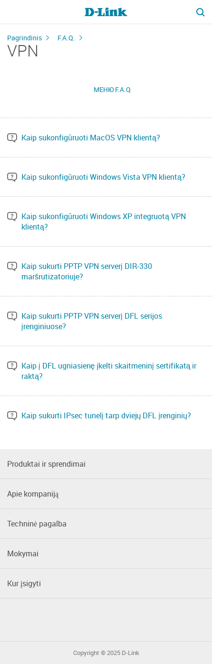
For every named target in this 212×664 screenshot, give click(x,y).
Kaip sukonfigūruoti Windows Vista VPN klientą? (103, 177)
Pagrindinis (24, 37)
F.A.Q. (66, 37)
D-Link (130, 653)
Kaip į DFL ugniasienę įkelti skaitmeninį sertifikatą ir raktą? (108, 370)
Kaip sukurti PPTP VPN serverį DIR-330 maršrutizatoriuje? (86, 271)
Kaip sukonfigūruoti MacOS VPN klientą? (90, 137)
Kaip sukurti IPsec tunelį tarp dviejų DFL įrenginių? (106, 415)
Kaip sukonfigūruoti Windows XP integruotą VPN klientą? (103, 221)
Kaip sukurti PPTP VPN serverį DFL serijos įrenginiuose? (91, 321)
